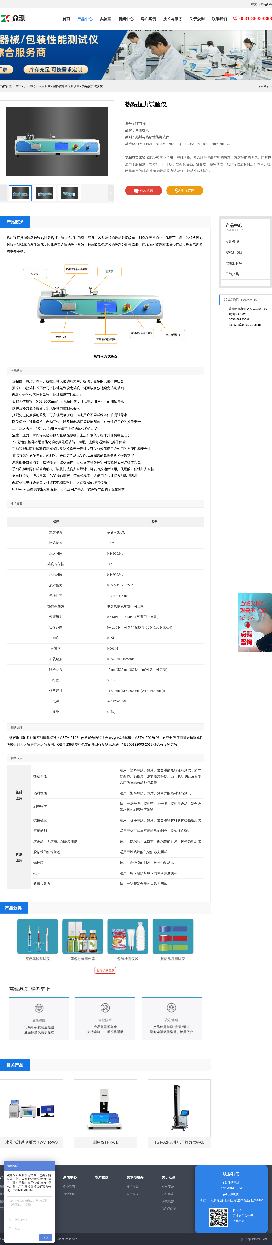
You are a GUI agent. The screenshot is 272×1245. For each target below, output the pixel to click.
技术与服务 (172, 19)
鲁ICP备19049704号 (254, 1239)
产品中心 (85, 19)
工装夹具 (232, 274)
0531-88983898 (231, 1188)
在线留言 (143, 191)
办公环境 (168, 1194)
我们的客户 (169, 1208)
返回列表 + (265, 86)
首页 (66, 19)
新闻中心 (126, 19)
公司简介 (168, 1186)
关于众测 (197, 19)
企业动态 (69, 1186)
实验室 (105, 19)
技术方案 (132, 1186)
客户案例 (148, 19)
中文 (254, 4)
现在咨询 (184, 190)
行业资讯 (69, 1194)
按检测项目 (234, 252)
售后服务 (132, 1194)
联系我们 (219, 19)
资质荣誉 (168, 1201)
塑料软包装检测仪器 (66, 86)
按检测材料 (234, 263)
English (266, 4)
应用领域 (44, 86)
